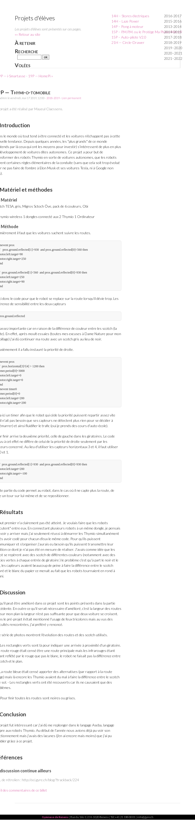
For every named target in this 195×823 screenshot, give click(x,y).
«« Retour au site (27, 34)
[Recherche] (29, 57)
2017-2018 (173, 37)
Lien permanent (71, 98)
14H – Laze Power (125, 21)
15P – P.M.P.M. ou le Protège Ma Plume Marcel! (146, 32)
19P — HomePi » (40, 76)
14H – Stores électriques (130, 16)
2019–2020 (173, 48)
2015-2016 (173, 21)
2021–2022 (173, 58)
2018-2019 (173, 42)
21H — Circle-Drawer (127, 42)
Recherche (26, 51)
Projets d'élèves (35, 18)
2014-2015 (173, 32)
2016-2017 (173, 16)
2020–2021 (173, 53)
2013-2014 (173, 26)
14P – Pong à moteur (127, 26)
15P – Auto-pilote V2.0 (128, 37)
